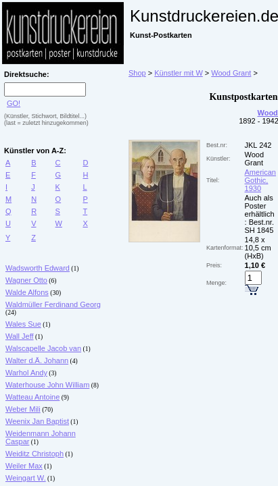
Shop (137, 73)
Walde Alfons (27, 292)
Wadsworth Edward (37, 268)
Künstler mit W (178, 73)
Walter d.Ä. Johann (36, 360)
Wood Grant (231, 73)
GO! (13, 103)
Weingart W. (25, 478)
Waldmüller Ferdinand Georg (53, 304)
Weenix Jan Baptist (37, 421)
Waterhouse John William (47, 385)
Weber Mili (23, 409)
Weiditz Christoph (34, 454)
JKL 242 (258, 145)
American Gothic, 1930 (260, 180)
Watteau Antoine (32, 397)
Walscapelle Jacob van (43, 348)
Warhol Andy (26, 373)
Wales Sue (23, 324)
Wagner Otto (26, 280)
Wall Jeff (19, 336)
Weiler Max (24, 466)
